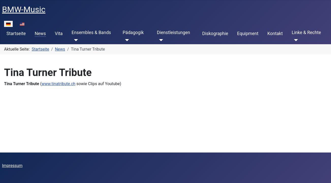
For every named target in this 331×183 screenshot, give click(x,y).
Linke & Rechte (306, 32)
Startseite (16, 33)
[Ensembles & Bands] (75, 40)
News (40, 33)
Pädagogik (133, 32)
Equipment (247, 33)
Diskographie (215, 33)
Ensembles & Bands (91, 32)
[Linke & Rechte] (295, 40)
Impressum (12, 165)
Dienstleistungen (173, 32)
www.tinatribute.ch (58, 83)
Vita (59, 33)
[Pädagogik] (126, 40)
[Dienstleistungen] (160, 40)
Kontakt (275, 33)
